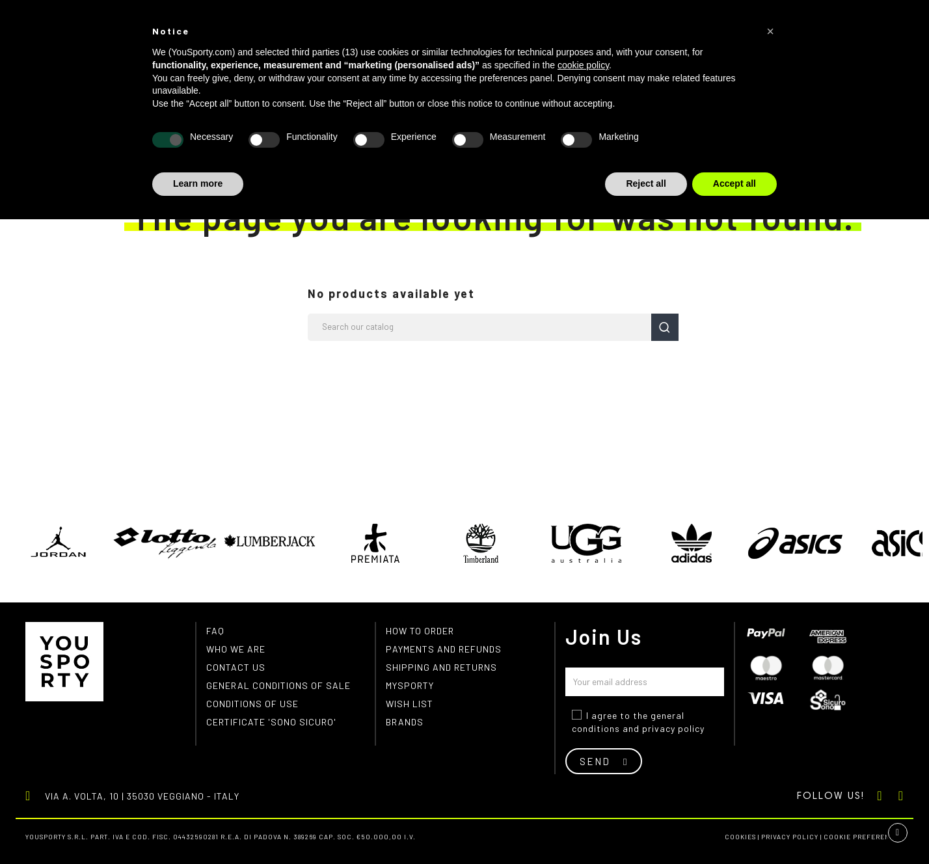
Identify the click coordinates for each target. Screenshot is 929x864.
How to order (420, 630)
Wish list (409, 703)
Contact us (235, 667)
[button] (770, 31)
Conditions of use (252, 703)
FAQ (215, 630)
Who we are (235, 649)
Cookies (740, 837)
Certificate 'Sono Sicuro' (271, 721)
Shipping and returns (441, 667)
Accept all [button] (734, 183)
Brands (405, 721)
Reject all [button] (646, 183)
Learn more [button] (197, 183)
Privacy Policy (789, 837)
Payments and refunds (444, 649)
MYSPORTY (410, 685)
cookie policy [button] (583, 65)
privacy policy (673, 728)
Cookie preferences (864, 837)
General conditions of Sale (278, 685)
